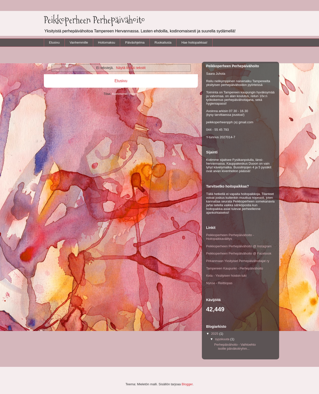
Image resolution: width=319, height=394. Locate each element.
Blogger (187, 384)
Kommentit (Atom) (125, 94)
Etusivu (54, 42)
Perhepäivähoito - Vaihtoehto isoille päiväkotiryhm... (235, 346)
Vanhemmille (79, 42)
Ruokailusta (163, 42)
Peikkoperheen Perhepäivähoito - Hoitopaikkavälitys (230, 237)
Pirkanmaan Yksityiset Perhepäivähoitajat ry (237, 261)
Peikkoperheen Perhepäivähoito (94, 19)
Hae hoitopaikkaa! (194, 42)
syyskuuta (222, 339)
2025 (215, 333)
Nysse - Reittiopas (219, 283)
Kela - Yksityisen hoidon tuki (226, 275)
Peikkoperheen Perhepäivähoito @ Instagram (239, 246)
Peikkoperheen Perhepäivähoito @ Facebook (238, 253)
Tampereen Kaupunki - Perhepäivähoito (234, 268)
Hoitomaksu (106, 42)
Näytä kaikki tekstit (131, 68)
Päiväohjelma (135, 42)
